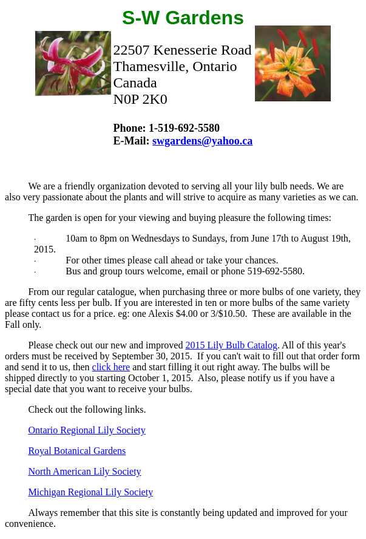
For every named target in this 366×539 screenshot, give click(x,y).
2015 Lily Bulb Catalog (231, 345)
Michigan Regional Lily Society (90, 492)
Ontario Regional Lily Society (86, 430)
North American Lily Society (84, 471)
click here (111, 367)
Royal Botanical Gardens (77, 451)
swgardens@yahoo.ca (202, 141)
